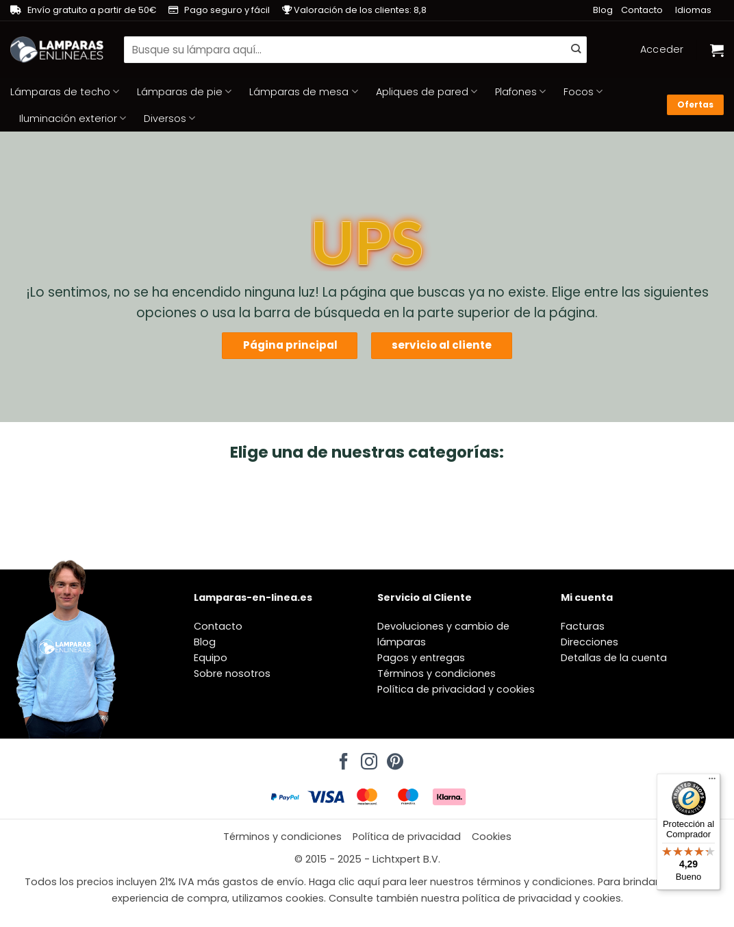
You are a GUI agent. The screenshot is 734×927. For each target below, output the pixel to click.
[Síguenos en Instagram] (367, 758)
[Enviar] (576, 50)
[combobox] (355, 49)
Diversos (169, 118)
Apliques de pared (426, 92)
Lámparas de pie (184, 92)
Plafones (520, 92)
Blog (603, 10)
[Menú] (712, 782)
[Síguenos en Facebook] (342, 758)
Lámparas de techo (64, 92)
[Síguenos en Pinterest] (393, 758)
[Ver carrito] (717, 50)
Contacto (642, 10)
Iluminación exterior (72, 118)
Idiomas (693, 10)
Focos (583, 92)
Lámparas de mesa (303, 92)
